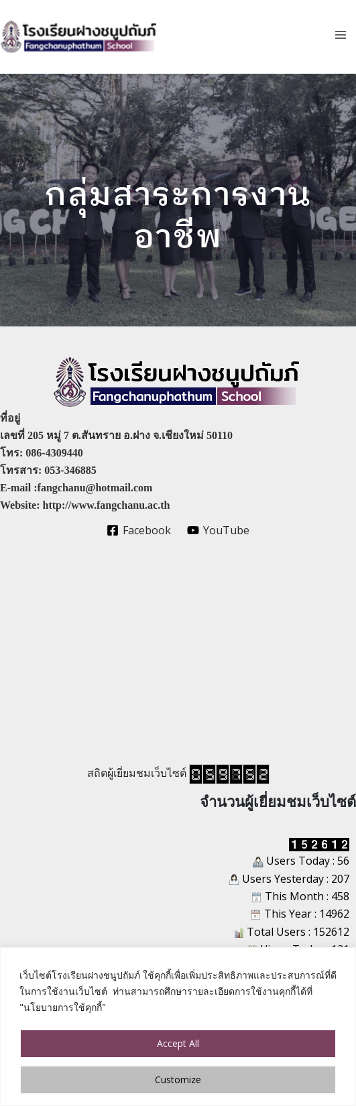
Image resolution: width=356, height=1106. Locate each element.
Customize (178, 1079)
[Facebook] (138, 530)
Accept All (178, 1043)
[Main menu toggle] (340, 35)
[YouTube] (218, 530)
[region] (178, 1026)
